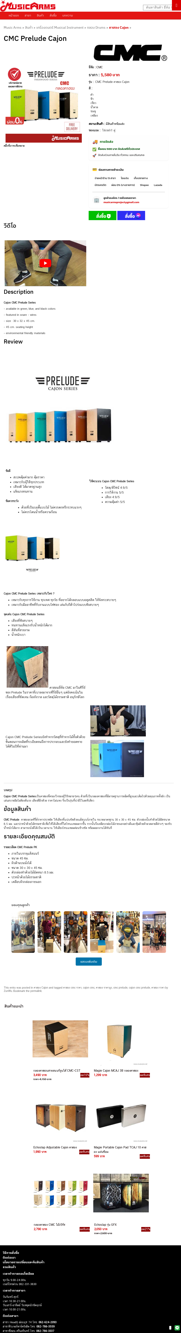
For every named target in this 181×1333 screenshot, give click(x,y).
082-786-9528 (36, 1272)
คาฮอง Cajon (119, 27)
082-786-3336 (43, 1259)
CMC (99, 67)
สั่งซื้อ (53, 15)
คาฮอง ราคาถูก (104, 987)
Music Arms (12, 27)
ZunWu (8, 990)
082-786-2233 (57, 1280)
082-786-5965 (53, 1285)
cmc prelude (120, 987)
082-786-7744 (51, 1255)
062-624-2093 (47, 1233)
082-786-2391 (52, 1289)
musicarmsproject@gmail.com (121, 202)
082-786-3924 (34, 1268)
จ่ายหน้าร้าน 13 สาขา (105, 178)
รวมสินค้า (9, 1179)
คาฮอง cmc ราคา (72, 987)
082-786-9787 (45, 1276)
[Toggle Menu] (176, 5)
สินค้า (40, 15)
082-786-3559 (45, 1238)
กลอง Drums (96, 27)
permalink (36, 990)
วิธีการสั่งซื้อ (11, 1164)
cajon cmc (89, 987)
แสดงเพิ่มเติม (88, 961)
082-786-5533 (44, 1246)
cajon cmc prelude (139, 987)
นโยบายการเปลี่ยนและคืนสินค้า (23, 1174)
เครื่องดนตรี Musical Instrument (59, 27)
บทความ (67, 15)
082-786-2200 (54, 1263)
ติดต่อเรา (9, 1169)
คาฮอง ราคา (158, 987)
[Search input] (160, 7)
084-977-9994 (45, 1251)
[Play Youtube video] (45, 263)
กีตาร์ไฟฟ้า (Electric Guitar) (19, 1329)
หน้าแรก (14, 15)
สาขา (28, 15)
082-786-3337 (45, 1242)
